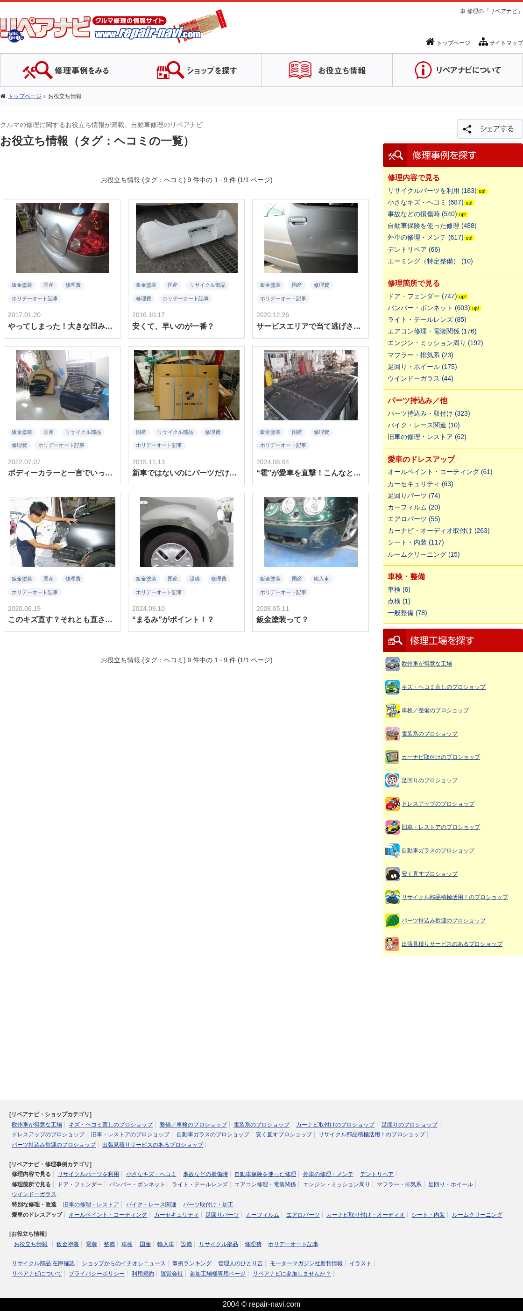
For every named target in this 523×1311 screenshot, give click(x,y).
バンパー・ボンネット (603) (429, 308)
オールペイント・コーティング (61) (440, 471)
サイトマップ (501, 43)
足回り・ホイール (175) (422, 366)
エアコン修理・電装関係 (265, 1184)
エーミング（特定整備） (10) (430, 261)
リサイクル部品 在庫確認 (43, 1263)
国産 (145, 1244)
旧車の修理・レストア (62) (427, 436)
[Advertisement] (453, 1018)
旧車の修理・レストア (91, 1204)
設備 (186, 1244)
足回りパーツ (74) (414, 495)
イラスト (360, 1263)
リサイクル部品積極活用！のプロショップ (455, 897)
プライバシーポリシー (97, 1273)
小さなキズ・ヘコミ (151, 1174)
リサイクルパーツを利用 (88, 1174)
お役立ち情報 (31, 1244)
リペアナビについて (37, 1273)
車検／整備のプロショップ (435, 710)
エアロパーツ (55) (414, 519)
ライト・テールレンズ (200, 1184)
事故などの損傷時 (205, 1174)
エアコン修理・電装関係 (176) (432, 331)
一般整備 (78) (407, 613)
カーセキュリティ (176, 1215)
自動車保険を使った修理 (265, 1174)
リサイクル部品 (218, 1244)
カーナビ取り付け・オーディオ (365, 1215)
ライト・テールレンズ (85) (427, 319)
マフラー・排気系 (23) (420, 355)
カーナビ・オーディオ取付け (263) (439, 530)
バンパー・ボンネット (137, 1184)
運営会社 (172, 1273)
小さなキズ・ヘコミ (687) (426, 202)
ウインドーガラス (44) (420, 378)
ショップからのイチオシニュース (124, 1263)
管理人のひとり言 (240, 1263)
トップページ (448, 43)
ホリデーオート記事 (293, 1244)
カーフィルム (262, 1215)
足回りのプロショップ (430, 780)
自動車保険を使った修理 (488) (432, 225)
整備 (109, 1244)
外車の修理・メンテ (328, 1174)
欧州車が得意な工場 (427, 663)
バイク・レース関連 (151, 1204)
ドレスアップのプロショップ (438, 804)
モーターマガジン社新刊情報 (306, 1263)
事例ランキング (192, 1263)
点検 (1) (399, 601)
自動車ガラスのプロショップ (438, 850)
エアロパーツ (303, 1215)
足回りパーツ (222, 1215)
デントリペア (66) (414, 249)
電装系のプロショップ (430, 733)
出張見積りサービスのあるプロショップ (452, 944)
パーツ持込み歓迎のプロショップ (444, 920)
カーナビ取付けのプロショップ (441, 757)
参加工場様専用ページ (218, 1273)
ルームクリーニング (477, 1215)
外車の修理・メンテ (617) (426, 237)
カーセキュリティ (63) (420, 484)
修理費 (253, 1244)
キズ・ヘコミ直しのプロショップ (444, 687)
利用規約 (143, 1273)
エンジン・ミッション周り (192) (435, 343)
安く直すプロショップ (430, 874)
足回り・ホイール (450, 1184)
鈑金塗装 (68, 1244)
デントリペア (377, 1174)
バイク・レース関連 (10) (424, 425)
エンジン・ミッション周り (336, 1184)
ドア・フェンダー (79, 1184)
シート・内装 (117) (416, 542)
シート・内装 (428, 1215)
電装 (91, 1244)
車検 (127, 1244)
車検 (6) (399, 589)
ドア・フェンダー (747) (422, 296)
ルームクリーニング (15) (424, 554)
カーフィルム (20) (414, 507)
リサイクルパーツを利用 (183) (432, 190)
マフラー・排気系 (399, 1184)
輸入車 (165, 1244)
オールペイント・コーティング (108, 1215)
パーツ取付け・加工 (208, 1204)
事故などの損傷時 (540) (422, 214)
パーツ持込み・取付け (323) (429, 413)
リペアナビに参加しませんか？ (292, 1273)
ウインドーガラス (34, 1194)
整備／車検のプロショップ (193, 1124)
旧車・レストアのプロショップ (441, 827)
